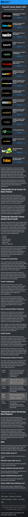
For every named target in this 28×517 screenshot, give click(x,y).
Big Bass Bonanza (13, 505)
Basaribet (7, 505)
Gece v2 (3, 493)
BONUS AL (19, 17)
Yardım (15, 499)
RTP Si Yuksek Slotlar (21, 507)
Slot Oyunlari (15, 507)
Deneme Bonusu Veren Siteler (8, 507)
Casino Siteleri (19, 509)
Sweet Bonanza (23, 505)
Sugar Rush (18, 505)
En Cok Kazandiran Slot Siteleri (11, 509)
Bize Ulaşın (4, 496)
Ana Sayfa (21, 499)
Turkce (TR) (12, 493)
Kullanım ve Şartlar (15, 496)
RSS (2, 502)
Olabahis (3, 505)
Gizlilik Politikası (6, 499)
